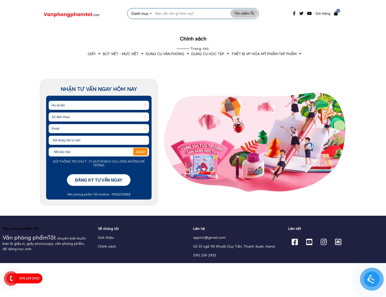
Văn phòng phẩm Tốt (21, 235)
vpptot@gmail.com (209, 244)
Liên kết (294, 235)
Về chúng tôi (108, 235)
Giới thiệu (106, 244)
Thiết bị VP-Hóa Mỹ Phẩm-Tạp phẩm (283, 32)
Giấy (70, 32)
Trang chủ (200, 55)
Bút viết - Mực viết (109, 32)
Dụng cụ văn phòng (163, 32)
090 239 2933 (204, 261)
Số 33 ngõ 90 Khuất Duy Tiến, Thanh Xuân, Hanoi (234, 252)
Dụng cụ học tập (216, 32)
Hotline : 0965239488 (114, 201)
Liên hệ (199, 235)
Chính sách (107, 252)
